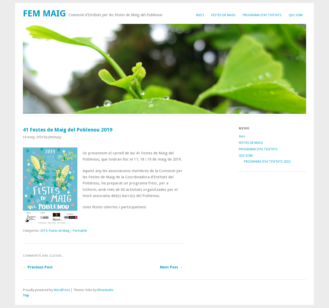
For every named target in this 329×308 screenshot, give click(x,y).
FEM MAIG (44, 13)
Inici (200, 15)
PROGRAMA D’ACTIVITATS (262, 15)
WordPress (62, 290)
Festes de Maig (59, 230)
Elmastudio (105, 290)
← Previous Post (38, 267)
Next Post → (171, 267)
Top (26, 295)
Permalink (80, 230)
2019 (43, 230)
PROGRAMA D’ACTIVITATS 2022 (267, 161)
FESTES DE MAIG (223, 15)
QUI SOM (296, 15)
